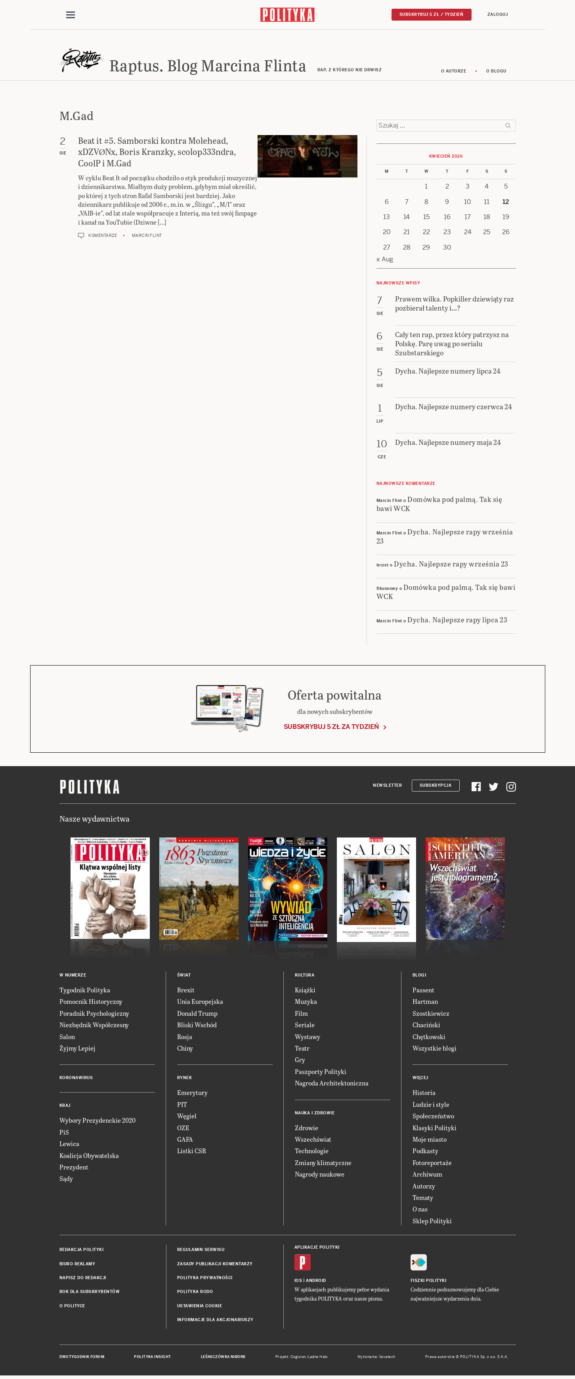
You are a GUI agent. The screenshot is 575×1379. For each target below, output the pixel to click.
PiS (64, 1133)
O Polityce (72, 1307)
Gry (300, 1061)
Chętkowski (429, 1037)
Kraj (65, 1107)
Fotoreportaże (432, 1163)
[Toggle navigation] (70, 15)
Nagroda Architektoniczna (332, 1084)
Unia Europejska (200, 1002)
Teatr (302, 1049)
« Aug (384, 260)
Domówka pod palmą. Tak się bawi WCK (439, 504)
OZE (183, 1128)
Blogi (419, 976)
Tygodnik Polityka (84, 991)
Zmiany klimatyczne (323, 1163)
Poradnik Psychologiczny (94, 1014)
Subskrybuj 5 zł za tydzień (331, 728)
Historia (424, 1094)
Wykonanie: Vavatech (376, 1358)
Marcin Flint (147, 236)
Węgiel (187, 1117)
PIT (182, 1105)
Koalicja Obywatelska (89, 1156)
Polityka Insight (152, 1358)
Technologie (312, 1152)
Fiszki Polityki (429, 1282)
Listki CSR (191, 1152)
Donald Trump (197, 1014)
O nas (420, 1210)
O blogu (496, 72)
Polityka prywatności (205, 1279)
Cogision (298, 1358)
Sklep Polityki (432, 1221)
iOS (298, 1282)
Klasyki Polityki (435, 1128)
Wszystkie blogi (435, 1049)
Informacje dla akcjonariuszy (215, 1321)
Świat (184, 976)
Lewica (69, 1144)
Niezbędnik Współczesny (94, 1026)
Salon (67, 1037)
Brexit (186, 991)
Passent (423, 991)
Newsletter (387, 786)
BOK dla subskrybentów (89, 1293)
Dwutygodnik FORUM (82, 1358)
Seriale (305, 1026)
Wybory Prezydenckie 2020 (97, 1121)
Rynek (184, 1079)
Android (316, 1282)
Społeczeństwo (433, 1117)
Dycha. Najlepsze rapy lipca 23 (457, 621)
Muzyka (306, 1002)
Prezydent (73, 1168)
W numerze (72, 976)
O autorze (453, 72)
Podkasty (425, 1152)
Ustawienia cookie (199, 1307)
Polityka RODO (195, 1293)
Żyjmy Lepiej (77, 1049)
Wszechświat (313, 1140)
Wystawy (307, 1037)
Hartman (425, 1002)
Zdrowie (306, 1128)
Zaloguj (497, 14)
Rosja (184, 1037)
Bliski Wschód (197, 1026)
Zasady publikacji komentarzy (215, 1265)
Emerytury (192, 1094)
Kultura (305, 976)
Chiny (185, 1049)
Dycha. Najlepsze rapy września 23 (444, 537)
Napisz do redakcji (82, 1279)
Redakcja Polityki (81, 1250)
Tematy (423, 1198)
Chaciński (426, 1026)
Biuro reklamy (77, 1265)
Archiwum (427, 1175)
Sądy (66, 1179)
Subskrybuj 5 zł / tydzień (431, 14)
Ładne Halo (318, 1358)
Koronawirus (76, 1079)
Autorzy (424, 1187)
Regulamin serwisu (201, 1250)
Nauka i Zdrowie (315, 1114)
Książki (305, 991)
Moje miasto (430, 1140)
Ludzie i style (431, 1105)
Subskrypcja (436, 786)
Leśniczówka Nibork (223, 1358)
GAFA (185, 1140)
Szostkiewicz (431, 1014)
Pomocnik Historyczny (90, 1002)
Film (301, 1014)
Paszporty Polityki (320, 1072)
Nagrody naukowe (319, 1175)
